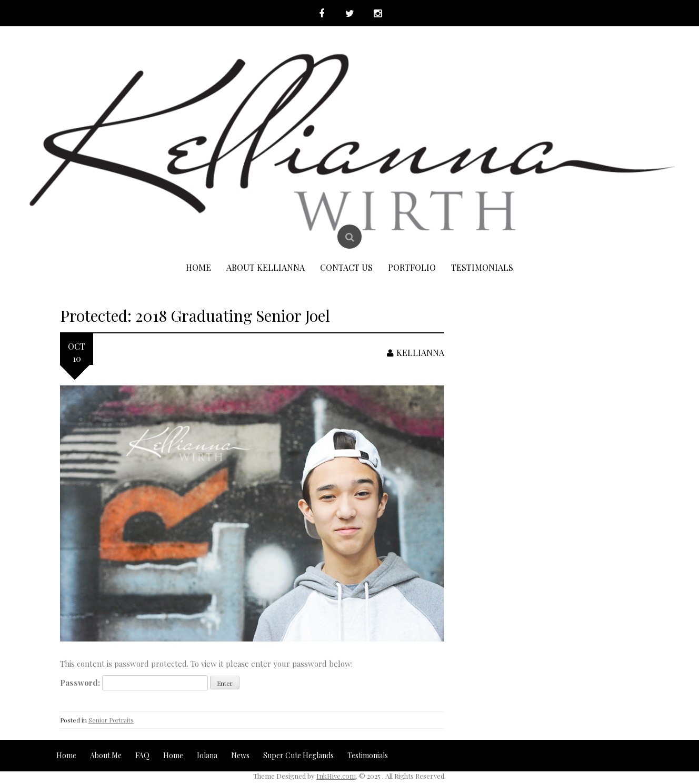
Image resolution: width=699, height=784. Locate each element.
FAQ (142, 755)
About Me (106, 755)
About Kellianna (265, 267)
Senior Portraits (111, 720)
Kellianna (415, 352)
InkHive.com (336, 775)
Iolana (207, 755)
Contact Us (346, 267)
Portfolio (412, 267)
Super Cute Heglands (298, 755)
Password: (134, 682)
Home (198, 267)
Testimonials (482, 267)
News (240, 755)
